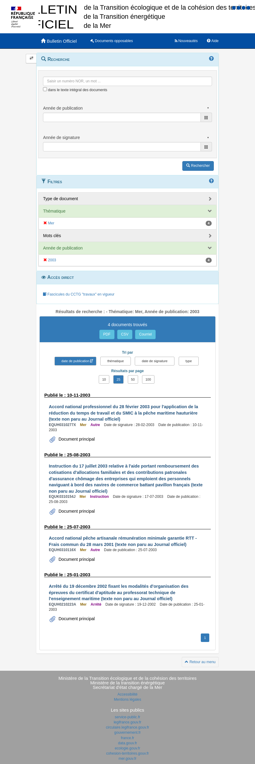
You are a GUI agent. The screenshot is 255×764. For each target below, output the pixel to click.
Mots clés (52, 235)
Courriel (145, 334)
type (189, 361)
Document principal (76, 439)
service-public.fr (127, 717)
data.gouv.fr (127, 743)
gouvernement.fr (127, 732)
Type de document (60, 198)
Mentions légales (127, 699)
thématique (115, 361)
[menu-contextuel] (45, 89)
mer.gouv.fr (127, 758)
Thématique (54, 211)
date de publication (75, 361)
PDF (107, 334)
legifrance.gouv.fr (127, 722)
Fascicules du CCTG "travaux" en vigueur (78, 294)
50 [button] (133, 379)
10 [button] (104, 379)
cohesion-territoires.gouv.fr (127, 753)
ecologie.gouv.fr (127, 748)
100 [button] (148, 379)
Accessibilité (127, 694)
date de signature (154, 361)
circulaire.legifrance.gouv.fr (127, 727)
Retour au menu (200, 662)
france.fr (127, 738)
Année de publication (63, 248)
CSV (125, 334)
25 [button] (118, 379)
